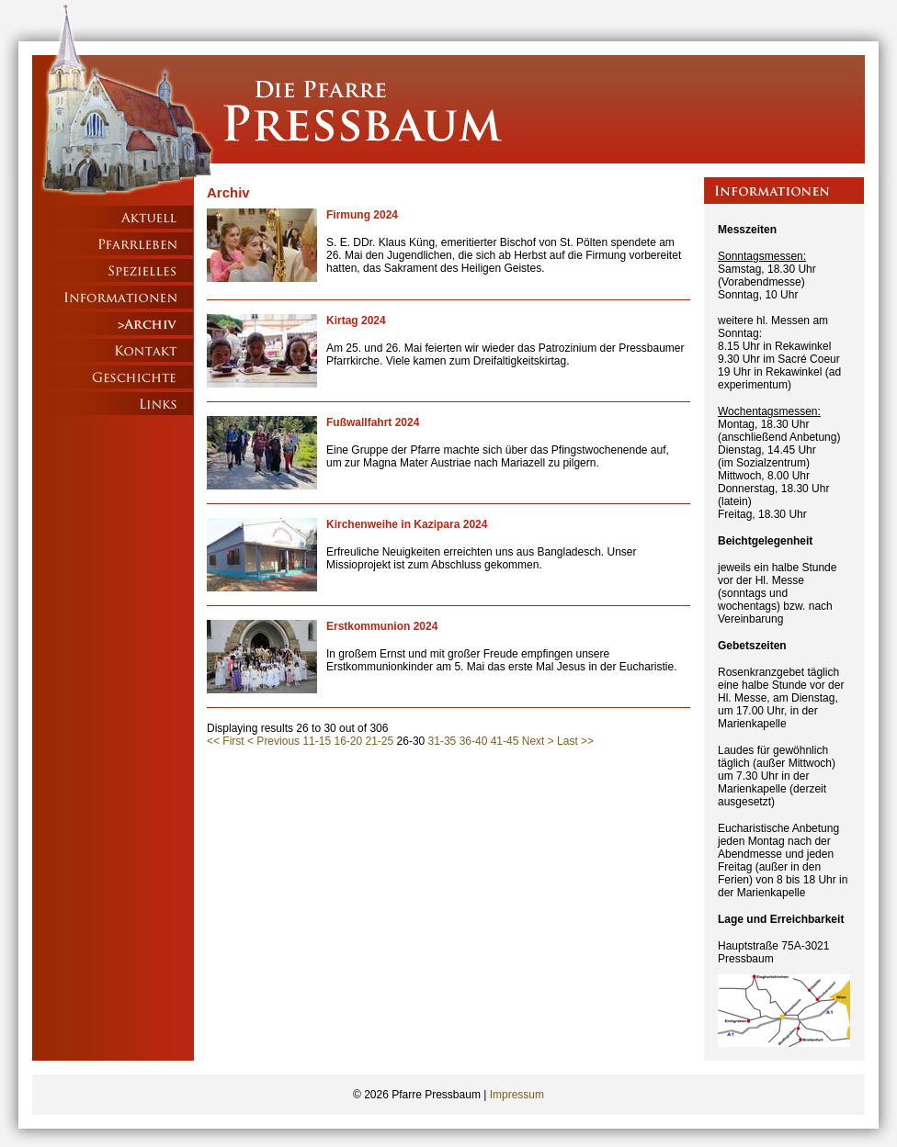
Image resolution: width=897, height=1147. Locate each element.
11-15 (316, 741)
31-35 (442, 741)
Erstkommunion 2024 (381, 626)
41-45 (505, 741)
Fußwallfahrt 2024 (372, 422)
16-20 (348, 741)
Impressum (517, 1094)
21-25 (380, 741)
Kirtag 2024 (356, 320)
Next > (538, 741)
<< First (225, 741)
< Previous (273, 741)
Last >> (575, 741)
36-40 (474, 741)
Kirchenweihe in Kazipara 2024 (406, 524)
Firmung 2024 (362, 214)
